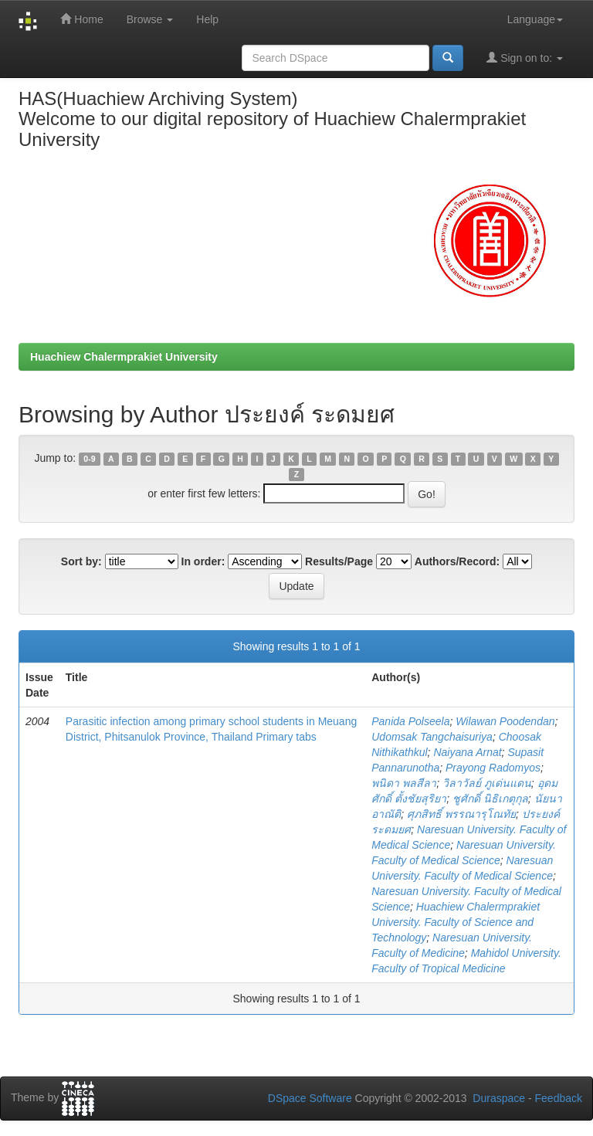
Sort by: (81, 561)
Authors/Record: (457, 561)
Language (535, 19)
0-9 (89, 458)
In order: (203, 561)
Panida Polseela (410, 721)
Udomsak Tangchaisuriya (432, 737)
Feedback (558, 1098)
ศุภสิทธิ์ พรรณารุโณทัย (461, 814)
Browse (150, 19)
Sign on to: (524, 57)
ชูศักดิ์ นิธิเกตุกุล (490, 798)
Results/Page (339, 561)
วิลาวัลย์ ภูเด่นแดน (486, 783)
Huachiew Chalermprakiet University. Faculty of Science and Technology (455, 922)
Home (81, 18)
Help (207, 19)
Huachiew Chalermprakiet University (124, 357)
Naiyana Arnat (467, 752)
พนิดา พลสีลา (403, 783)
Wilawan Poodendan (505, 721)
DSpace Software (310, 1098)
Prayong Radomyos (493, 767)
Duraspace (499, 1098)
